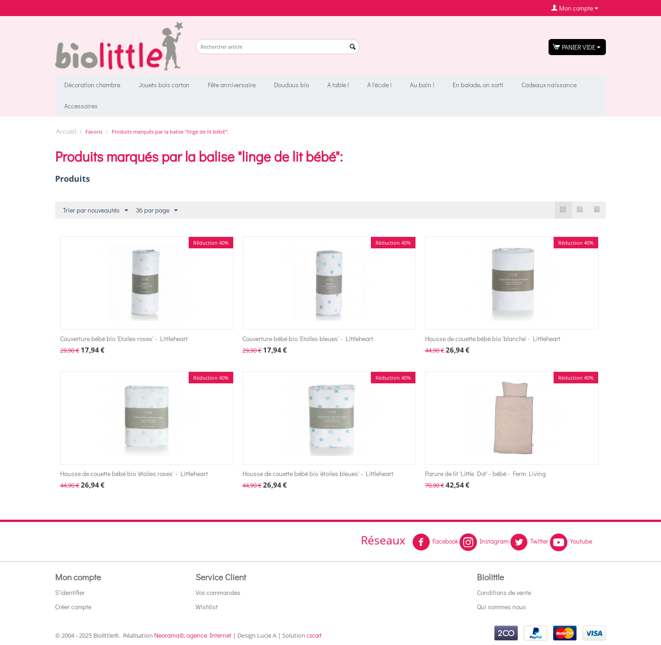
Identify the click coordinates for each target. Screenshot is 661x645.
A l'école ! (379, 84)
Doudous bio (291, 84)
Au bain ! (422, 84)
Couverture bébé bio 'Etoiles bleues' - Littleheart (307, 338)
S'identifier (70, 592)
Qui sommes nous (501, 606)
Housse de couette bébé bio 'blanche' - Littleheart (492, 338)
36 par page (157, 210)
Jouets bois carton (164, 84)
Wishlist (207, 606)
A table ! (338, 84)
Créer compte (73, 606)
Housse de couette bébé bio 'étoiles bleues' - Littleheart (317, 473)
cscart (314, 635)
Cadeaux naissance (549, 84)
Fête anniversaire (232, 84)
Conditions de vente (504, 592)
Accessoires (81, 105)
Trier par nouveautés (95, 210)
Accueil (66, 131)
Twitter (529, 542)
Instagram (484, 542)
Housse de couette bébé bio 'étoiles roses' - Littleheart (134, 473)
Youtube (571, 542)
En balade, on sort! (478, 84)
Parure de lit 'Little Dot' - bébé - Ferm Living (485, 473)
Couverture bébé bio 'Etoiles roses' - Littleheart (124, 338)
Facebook (435, 542)
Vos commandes (218, 592)
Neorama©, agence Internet (192, 635)
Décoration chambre (92, 84)
